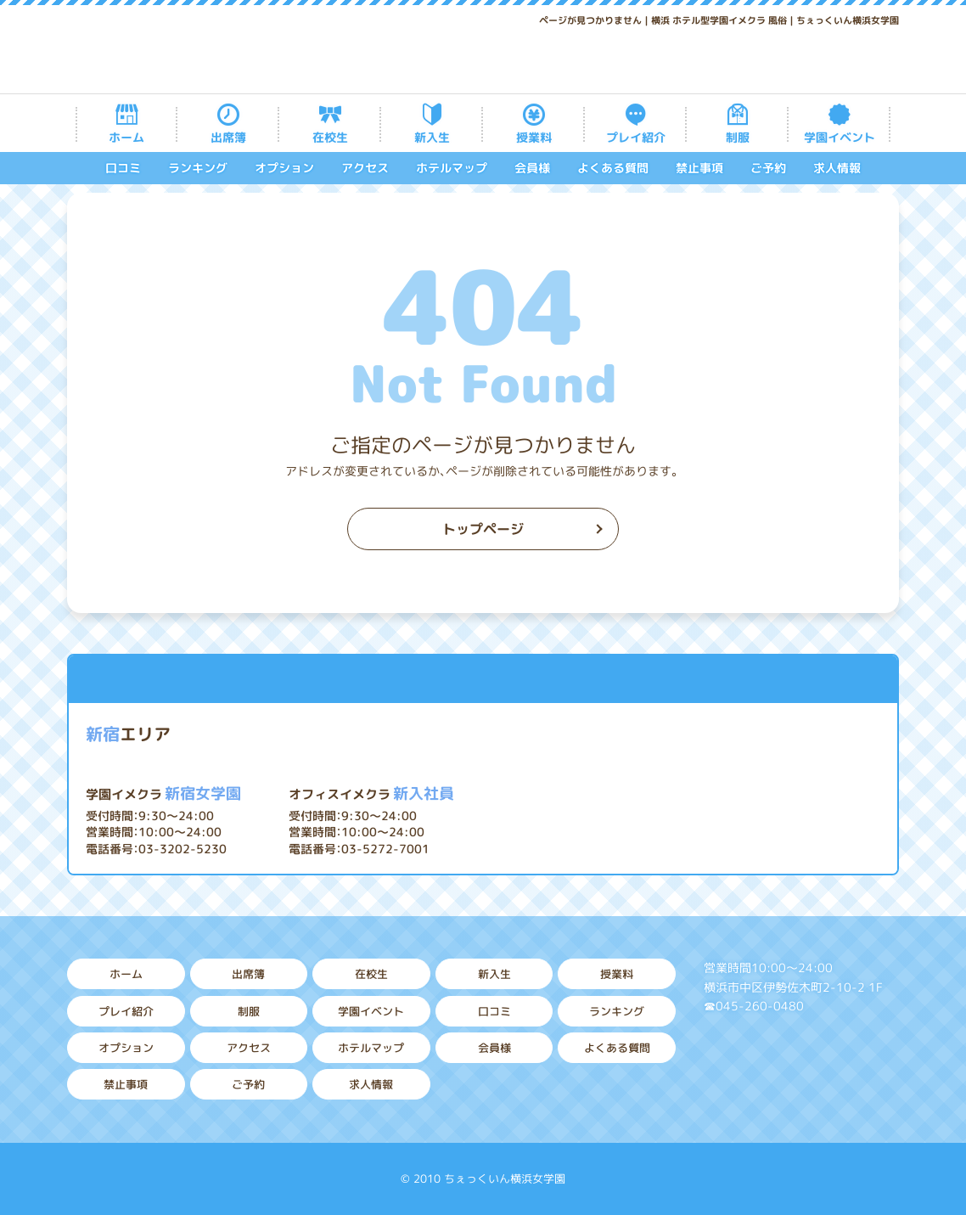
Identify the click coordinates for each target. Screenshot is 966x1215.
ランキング (197, 168)
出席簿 (228, 137)
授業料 (534, 137)
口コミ (123, 168)
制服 (738, 137)
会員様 (532, 168)
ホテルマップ (451, 168)
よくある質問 (613, 168)
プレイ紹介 (636, 137)
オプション (284, 168)
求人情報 (837, 168)
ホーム (126, 137)
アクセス (365, 168)
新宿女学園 (163, 793)
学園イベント (839, 137)
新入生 (432, 137)
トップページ (483, 529)
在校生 (330, 137)
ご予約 (768, 168)
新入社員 (371, 793)
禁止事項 (699, 168)
